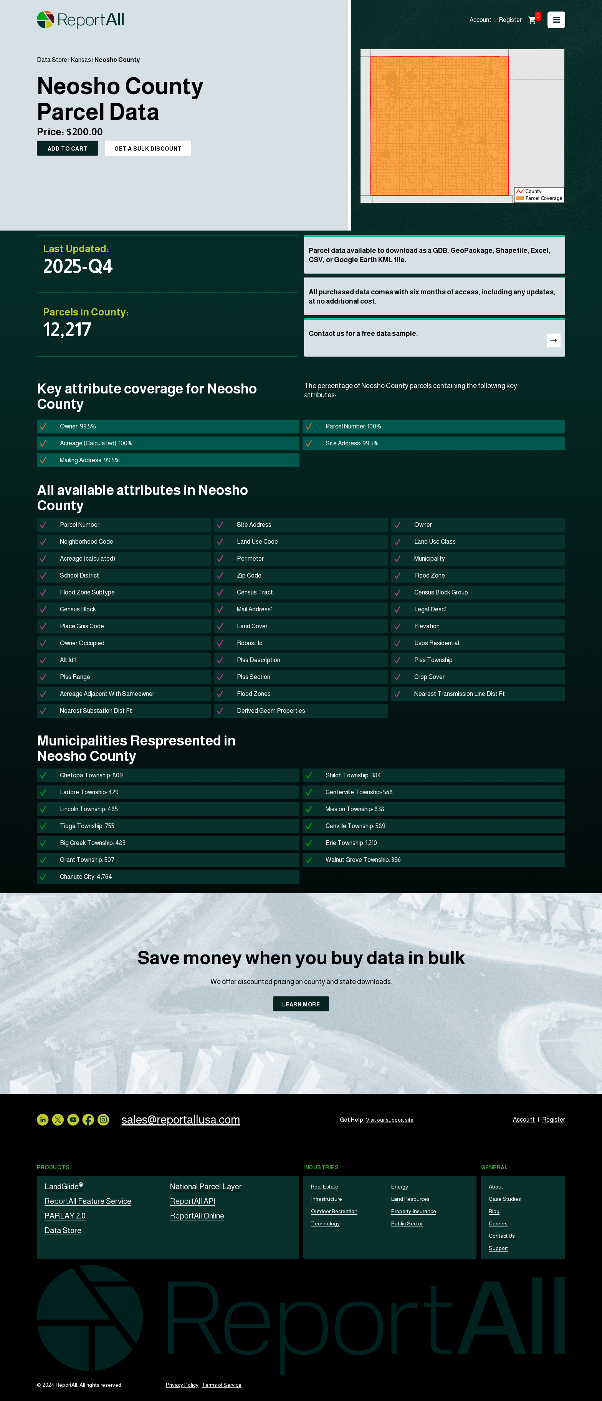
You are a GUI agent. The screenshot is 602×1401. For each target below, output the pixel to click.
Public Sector (407, 1223)
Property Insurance (413, 1211)
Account (480, 20)
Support (498, 1248)
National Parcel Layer (206, 1186)
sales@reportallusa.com (181, 1119)
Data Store (52, 59)
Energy (399, 1187)
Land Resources (410, 1199)
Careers (498, 1223)
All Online (197, 1216)
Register (510, 20)
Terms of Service (221, 1385)
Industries (321, 1167)
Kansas (81, 59)
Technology (325, 1223)
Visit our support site (389, 1120)
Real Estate (324, 1187)
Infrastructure (326, 1199)
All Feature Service (88, 1201)
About (496, 1187)
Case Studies (505, 1199)
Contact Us (502, 1236)
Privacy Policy (182, 1385)
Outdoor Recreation (334, 1211)
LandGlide (64, 1186)
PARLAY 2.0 (65, 1216)
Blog (494, 1211)
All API (192, 1201)
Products (53, 1167)
